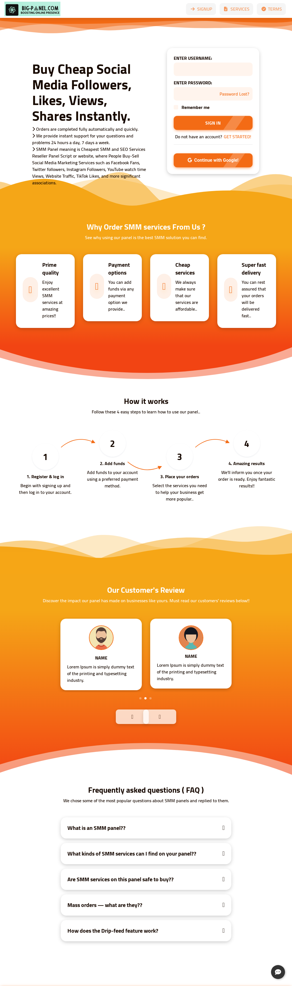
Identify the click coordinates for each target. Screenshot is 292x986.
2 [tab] (145, 698)
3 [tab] (150, 698)
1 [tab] (140, 698)
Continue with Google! (213, 160)
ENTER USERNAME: (193, 58)
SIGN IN (213, 123)
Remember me (195, 107)
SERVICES (236, 9)
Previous (120, 716)
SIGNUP (201, 9)
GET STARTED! (237, 136)
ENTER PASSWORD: (193, 82)
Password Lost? (234, 93)
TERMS (271, 9)
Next (171, 716)
